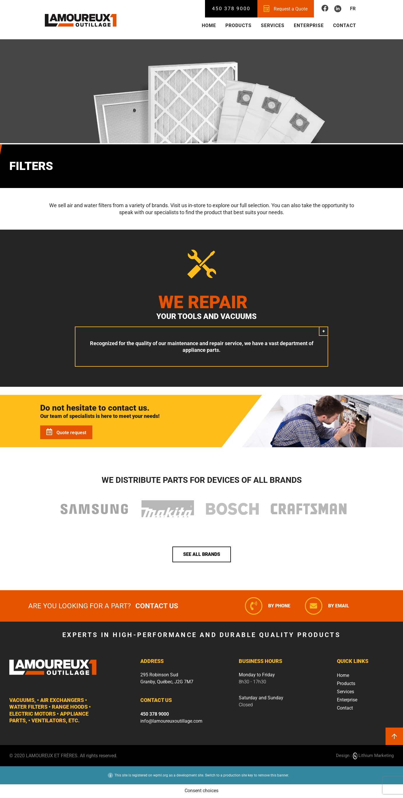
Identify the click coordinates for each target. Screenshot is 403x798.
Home (209, 25)
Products (238, 25)
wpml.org (160, 776)
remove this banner (273, 776)
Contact (344, 25)
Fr (353, 8)
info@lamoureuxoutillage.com (171, 721)
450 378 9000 (231, 8)
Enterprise (309, 25)
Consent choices (201, 791)
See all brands (201, 555)
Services (272, 25)
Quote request (66, 432)
